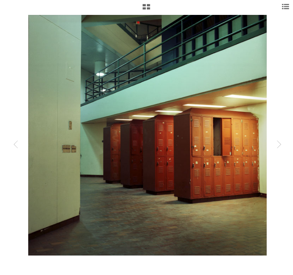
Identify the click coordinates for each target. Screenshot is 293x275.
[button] (146, 9)
